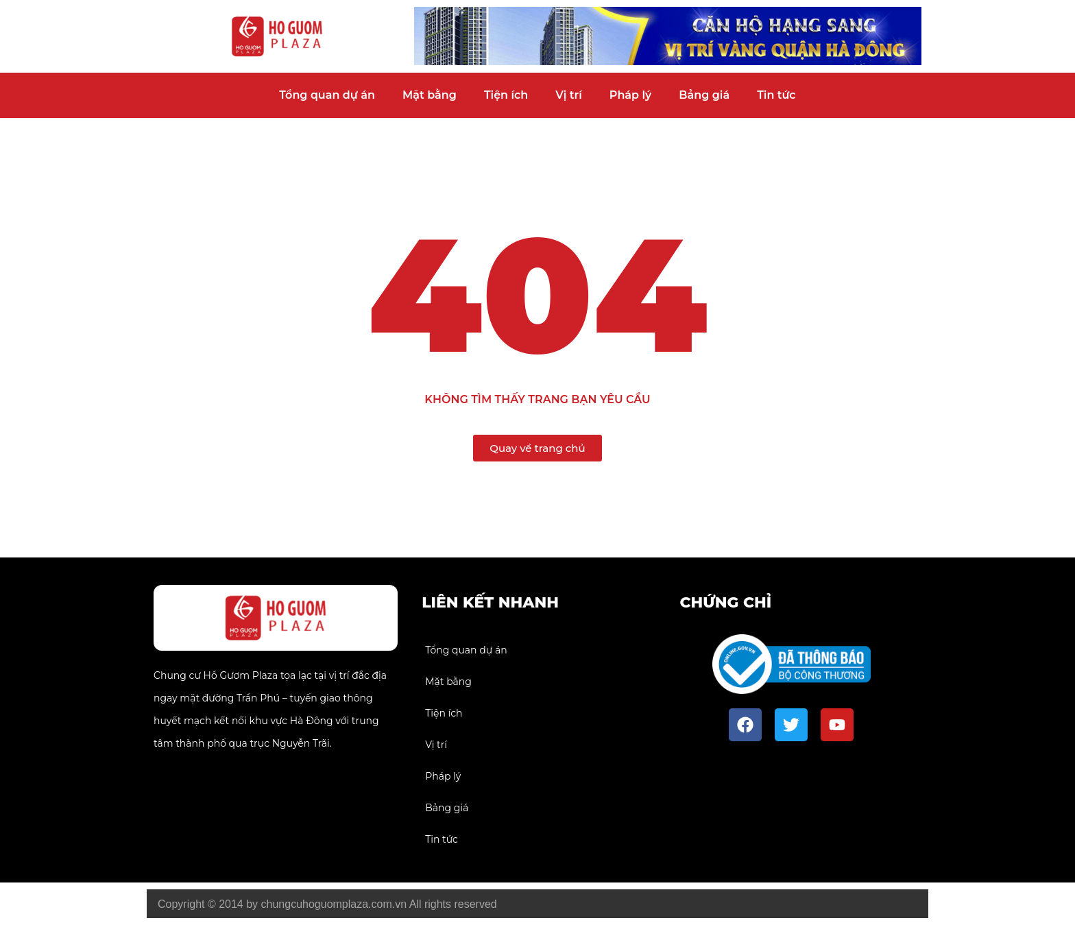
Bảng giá (704, 94)
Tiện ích (506, 94)
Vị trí (568, 94)
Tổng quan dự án (327, 94)
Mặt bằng (429, 94)
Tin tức (776, 94)
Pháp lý (630, 94)
